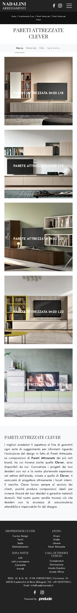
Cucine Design (20, 536)
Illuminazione (56, 564)
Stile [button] (41, 48)
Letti (20, 558)
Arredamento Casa (26, 16)
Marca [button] (19, 48)
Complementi (57, 561)
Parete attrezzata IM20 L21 (38, 239)
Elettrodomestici (20, 546)
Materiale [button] (31, 48)
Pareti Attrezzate (43, 16)
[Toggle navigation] (69, 6)
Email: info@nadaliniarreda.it (38, 585)
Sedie (20, 543)
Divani (56, 536)
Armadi (20, 568)
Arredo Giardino (56, 568)
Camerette (20, 565)
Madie (56, 539)
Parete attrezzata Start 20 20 (38, 385)
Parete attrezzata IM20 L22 (38, 312)
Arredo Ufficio (56, 572)
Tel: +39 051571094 (59, 582)
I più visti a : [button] (54, 48)
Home (14, 16)
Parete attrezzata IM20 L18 (38, 93)
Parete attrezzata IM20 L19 (38, 166)
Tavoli (20, 539)
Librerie (57, 543)
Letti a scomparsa (20, 561)
